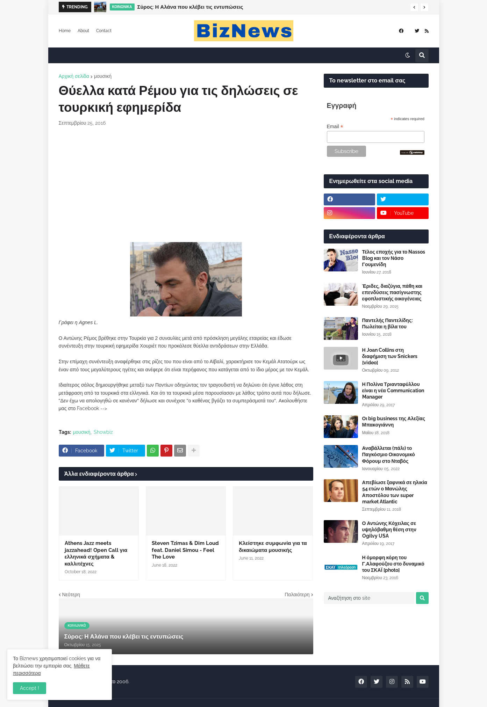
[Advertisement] (186, 184)
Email (335, 126)
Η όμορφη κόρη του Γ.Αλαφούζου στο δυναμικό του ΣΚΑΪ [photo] (393, 564)
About (83, 30)
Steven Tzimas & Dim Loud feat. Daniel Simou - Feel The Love (185, 550)
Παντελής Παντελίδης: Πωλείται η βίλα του (387, 323)
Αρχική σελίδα (74, 76)
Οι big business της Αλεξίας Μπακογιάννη (393, 422)
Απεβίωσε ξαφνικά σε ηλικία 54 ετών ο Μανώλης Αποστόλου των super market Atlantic (394, 492)
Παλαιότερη (297, 594)
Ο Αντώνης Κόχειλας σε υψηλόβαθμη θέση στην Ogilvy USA (389, 529)
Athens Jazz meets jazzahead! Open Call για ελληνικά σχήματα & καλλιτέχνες (96, 553)
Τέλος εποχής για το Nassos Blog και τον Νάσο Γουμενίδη (393, 258)
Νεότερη (71, 594)
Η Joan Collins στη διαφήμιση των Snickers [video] (390, 356)
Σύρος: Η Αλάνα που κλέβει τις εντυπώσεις (190, 7)
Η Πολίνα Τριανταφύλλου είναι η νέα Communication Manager (393, 390)
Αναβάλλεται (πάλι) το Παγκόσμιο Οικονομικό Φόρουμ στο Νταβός (388, 454)
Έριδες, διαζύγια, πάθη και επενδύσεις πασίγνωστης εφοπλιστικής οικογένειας (392, 292)
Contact (104, 30)
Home (65, 30)
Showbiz (103, 432)
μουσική (103, 76)
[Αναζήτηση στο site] (369, 598)
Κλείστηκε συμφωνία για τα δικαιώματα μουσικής (273, 546)
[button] (414, 7)
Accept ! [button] (29, 688)
